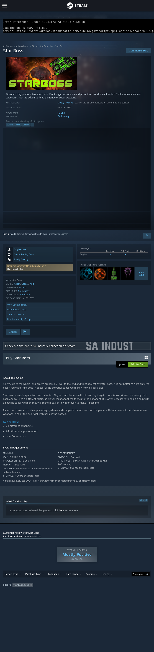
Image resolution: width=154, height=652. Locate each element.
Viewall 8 (141, 276)
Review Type (11, 581)
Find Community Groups (19, 321)
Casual (26, 127)
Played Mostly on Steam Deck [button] (110, 592)
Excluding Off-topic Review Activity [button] (57, 592)
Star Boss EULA (15, 271)
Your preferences (33, 538)
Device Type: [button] (59, 597)
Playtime (90, 581)
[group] (77, 594)
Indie (18, 127)
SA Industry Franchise (42, 48)
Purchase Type (33, 581)
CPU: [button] (31, 597)
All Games (8, 48)
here (61, 512)
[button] (39, 270)
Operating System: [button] (13, 597)
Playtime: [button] (84, 592)
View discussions (15, 316)
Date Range (72, 581)
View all (143, 502)
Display (105, 581)
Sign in (6, 236)
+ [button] (32, 127)
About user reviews (12, 538)
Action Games (22, 48)
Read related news (16, 311)
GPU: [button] (43, 597)
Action (10, 127)
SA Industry (63, 118)
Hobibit (61, 115)
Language (53, 581)
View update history (17, 307)
